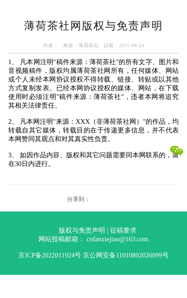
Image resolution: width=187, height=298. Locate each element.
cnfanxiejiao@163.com (117, 239)
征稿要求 (123, 230)
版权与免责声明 (82, 230)
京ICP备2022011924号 (49, 255)
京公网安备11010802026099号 (125, 255)
